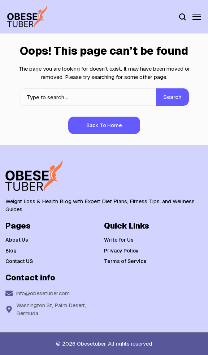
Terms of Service (125, 261)
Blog (11, 250)
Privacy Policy (121, 250)
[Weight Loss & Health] (27, 16)
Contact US (19, 261)
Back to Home (104, 125)
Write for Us (119, 240)
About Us (16, 240)
